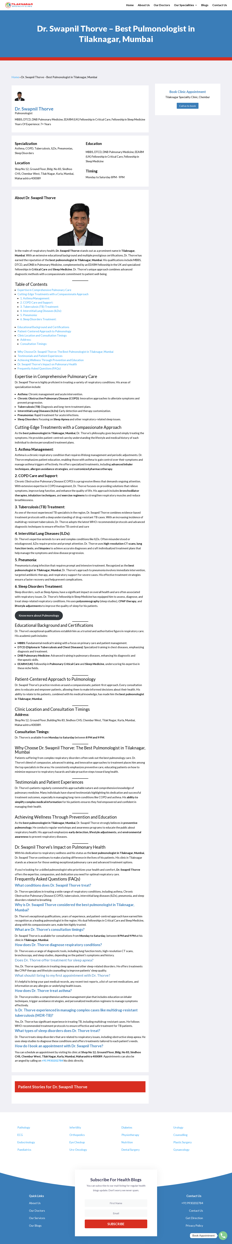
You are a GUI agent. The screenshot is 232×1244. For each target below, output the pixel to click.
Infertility (75, 1127)
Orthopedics (77, 1135)
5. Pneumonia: (28, 315)
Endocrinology (26, 1142)
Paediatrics (24, 1149)
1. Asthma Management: (35, 298)
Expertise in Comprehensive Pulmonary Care (44, 290)
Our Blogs (35, 1225)
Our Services (37, 1218)
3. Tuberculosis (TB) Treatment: (39, 306)
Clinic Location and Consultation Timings (42, 335)
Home (130, 5)
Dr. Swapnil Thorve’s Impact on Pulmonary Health (47, 364)
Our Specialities (184, 5)
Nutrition (127, 1142)
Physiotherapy (130, 1135)
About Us (144, 5)
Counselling (180, 1135)
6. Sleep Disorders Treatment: (38, 319)
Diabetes (126, 1127)
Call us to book (187, 105)
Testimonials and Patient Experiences (40, 356)
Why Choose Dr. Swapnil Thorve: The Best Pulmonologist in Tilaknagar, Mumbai (65, 351)
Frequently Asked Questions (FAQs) (39, 368)
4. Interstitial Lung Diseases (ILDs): (41, 311)
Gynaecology (181, 1149)
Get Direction (194, 1218)
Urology (178, 1127)
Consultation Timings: (33, 344)
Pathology (23, 1127)
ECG (20, 1135)
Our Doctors (162, 5)
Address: (25, 339)
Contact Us (219, 5)
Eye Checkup (77, 1142)
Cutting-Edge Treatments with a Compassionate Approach (53, 294)
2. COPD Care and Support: (36, 302)
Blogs (204, 5)
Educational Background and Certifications (43, 327)
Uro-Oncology (78, 1149)
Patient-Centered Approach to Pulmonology (44, 331)
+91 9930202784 (52, 1060)
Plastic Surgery (182, 1142)
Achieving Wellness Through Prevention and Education (51, 360)
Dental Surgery (130, 1149)
